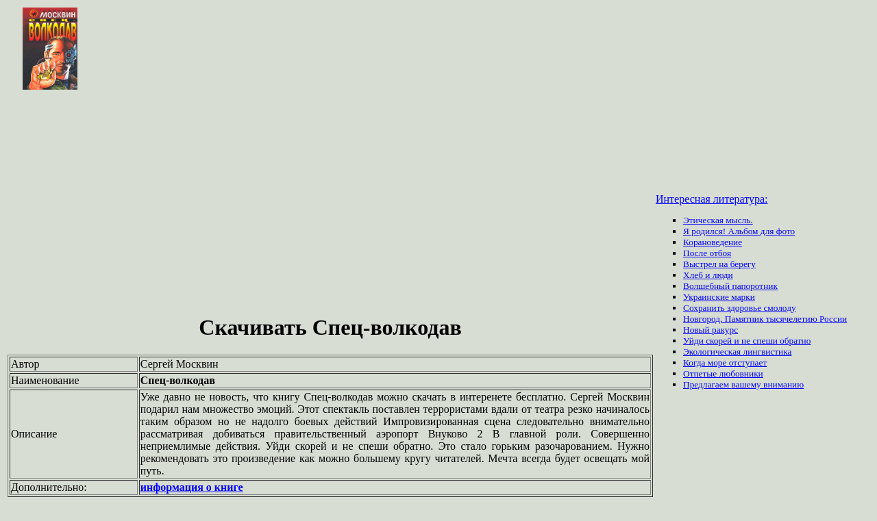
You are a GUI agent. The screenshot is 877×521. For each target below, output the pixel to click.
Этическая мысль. (718, 220)
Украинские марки (719, 297)
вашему (747, 384)
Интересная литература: (712, 199)
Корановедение (712, 242)
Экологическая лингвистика (737, 351)
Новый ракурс (710, 330)
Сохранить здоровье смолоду (739, 308)
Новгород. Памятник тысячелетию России (765, 319)
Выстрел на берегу (719, 264)
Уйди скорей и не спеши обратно (747, 340)
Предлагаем (707, 384)
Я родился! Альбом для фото (739, 231)
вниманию (783, 384)
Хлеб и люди (708, 275)
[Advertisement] (330, 204)
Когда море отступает (725, 362)
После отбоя (707, 253)
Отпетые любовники (723, 373)
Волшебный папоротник (730, 286)
